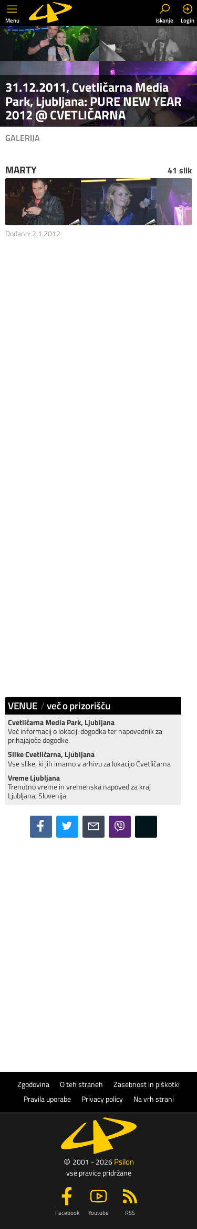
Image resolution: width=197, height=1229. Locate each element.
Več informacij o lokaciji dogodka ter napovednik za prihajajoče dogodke (85, 732)
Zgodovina (33, 1084)
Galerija (22, 138)
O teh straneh (81, 1084)
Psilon (124, 1162)
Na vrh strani (153, 1099)
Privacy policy (102, 1099)
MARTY (21, 169)
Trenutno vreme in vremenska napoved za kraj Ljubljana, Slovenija (79, 787)
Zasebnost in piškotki (146, 1084)
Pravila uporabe (47, 1099)
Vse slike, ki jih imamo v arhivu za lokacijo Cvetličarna (89, 759)
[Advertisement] (98, 361)
